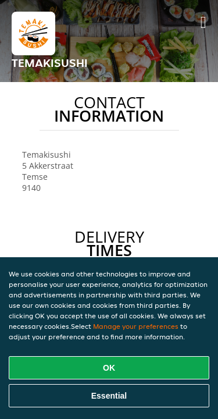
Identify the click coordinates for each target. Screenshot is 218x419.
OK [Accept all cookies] (109, 367)
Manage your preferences (135, 326)
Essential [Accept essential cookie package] (109, 395)
